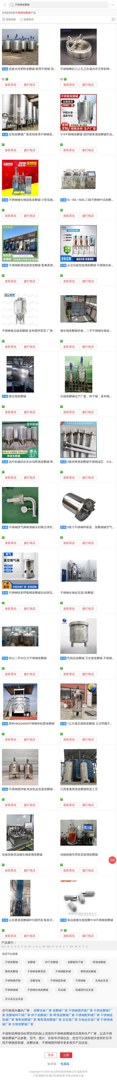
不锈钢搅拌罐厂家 (81, 1010)
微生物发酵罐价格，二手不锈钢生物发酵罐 (87, 330)
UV (71, 946)
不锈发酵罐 (11, 962)
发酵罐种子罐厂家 (18, 1015)
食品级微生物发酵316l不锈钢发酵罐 (90, 920)
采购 (112, 860)
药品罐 (62, 989)
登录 (51, 1055)
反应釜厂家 (70, 1019)
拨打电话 (29, 84)
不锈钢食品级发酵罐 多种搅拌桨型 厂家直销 (30, 330)
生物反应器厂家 (89, 1019)
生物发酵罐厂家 (23, 1024)
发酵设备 (35, 980)
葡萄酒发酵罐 (88, 971)
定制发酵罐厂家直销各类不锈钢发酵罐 (33, 134)
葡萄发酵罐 (11, 971)
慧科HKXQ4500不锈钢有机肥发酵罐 (32, 723)
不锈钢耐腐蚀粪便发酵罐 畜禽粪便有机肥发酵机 (39, 265)
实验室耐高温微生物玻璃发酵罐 (22, 854)
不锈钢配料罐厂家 (87, 1015)
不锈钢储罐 (11, 989)
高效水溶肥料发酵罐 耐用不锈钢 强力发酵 (35, 69)
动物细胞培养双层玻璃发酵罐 (79, 854)
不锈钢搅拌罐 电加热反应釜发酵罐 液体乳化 (37, 789)
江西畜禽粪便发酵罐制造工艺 (79, 789)
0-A (4, 946)
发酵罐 (31, 962)
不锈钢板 (80, 980)
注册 (66, 1055)
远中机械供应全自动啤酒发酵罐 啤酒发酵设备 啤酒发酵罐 (46, 461)
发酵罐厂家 (60, 1010)
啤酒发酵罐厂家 (64, 1015)
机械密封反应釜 (84, 989)
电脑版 (65, 1064)
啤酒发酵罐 (99, 962)
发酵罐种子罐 (75, 962)
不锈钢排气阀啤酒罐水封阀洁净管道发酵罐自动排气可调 (45, 527)
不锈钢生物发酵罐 (38, 989)
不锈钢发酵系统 (37, 971)
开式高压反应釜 (14, 999)
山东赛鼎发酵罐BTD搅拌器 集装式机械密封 (36, 920)
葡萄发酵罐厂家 (26, 1019)
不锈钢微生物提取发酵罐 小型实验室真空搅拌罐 (39, 200)
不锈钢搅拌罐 (13, 980)
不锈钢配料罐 (63, 971)
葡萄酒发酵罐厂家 (49, 1019)
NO (48, 946)
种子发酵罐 (51, 962)
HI (29, 946)
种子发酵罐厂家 (42, 1015)
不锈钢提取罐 (58, 980)
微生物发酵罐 (17, 396)
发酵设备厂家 (43, 1010)
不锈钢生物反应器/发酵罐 (76, 592)
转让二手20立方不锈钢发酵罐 (28, 658)
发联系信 (10, 85)
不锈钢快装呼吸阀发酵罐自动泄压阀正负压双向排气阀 (43, 592)
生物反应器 (101, 980)
